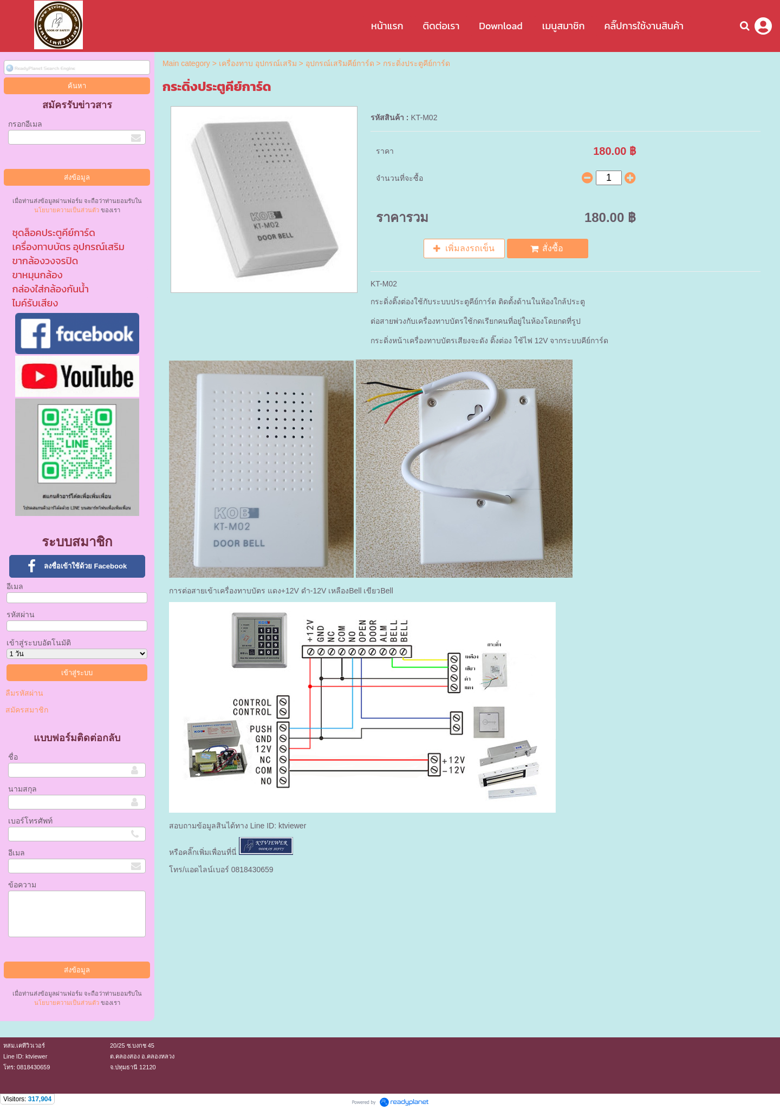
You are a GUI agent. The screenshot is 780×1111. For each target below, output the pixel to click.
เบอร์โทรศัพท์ (30, 820)
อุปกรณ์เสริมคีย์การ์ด (340, 63)
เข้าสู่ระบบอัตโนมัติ (38, 642)
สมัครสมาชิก (26, 709)
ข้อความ (22, 884)
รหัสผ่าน (20, 614)
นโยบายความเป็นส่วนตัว (66, 210)
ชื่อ (13, 757)
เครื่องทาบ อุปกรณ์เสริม (258, 63)
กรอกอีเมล (25, 124)
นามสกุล (22, 789)
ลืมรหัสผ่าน (24, 693)
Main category (186, 63)
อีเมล (14, 586)
